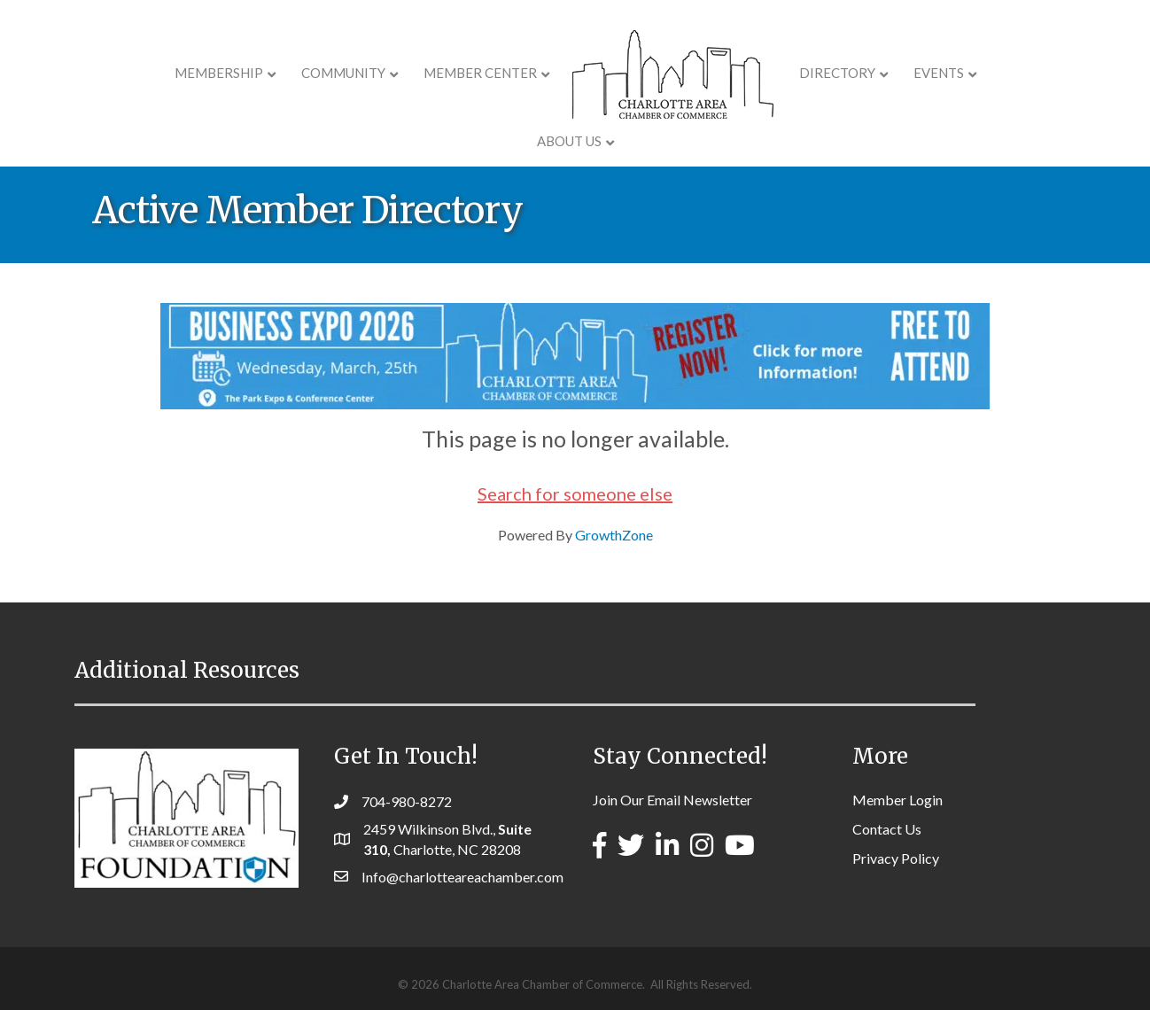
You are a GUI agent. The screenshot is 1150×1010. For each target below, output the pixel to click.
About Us (983, 73)
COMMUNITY (292, 73)
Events (887, 73)
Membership (167, 73)
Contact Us (886, 828)
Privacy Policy (895, 858)
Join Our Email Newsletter (672, 799)
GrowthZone (614, 534)
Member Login (897, 799)
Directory (786, 73)
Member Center (429, 73)
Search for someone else (575, 493)
